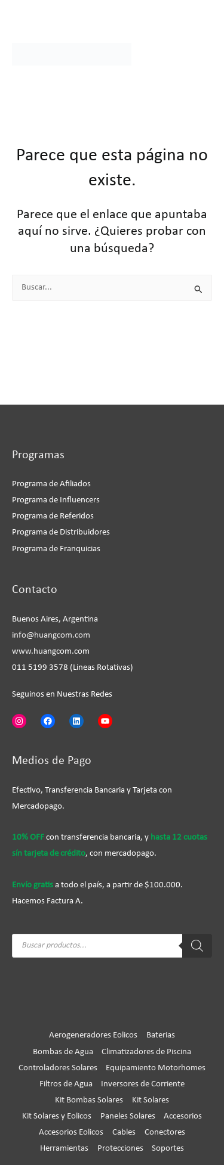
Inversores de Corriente (143, 1084)
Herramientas (64, 1148)
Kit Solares (150, 1100)
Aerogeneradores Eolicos (93, 1035)
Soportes (168, 1148)
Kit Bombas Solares (89, 1100)
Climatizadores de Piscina (146, 1052)
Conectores (165, 1132)
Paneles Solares (127, 1116)
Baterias (160, 1035)
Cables (124, 1132)
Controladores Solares (58, 1068)
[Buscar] (197, 946)
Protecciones (120, 1148)
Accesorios (183, 1116)
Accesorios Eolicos (71, 1132)
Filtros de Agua (66, 1084)
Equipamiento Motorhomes (155, 1068)
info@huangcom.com (51, 635)
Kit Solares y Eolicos (56, 1116)
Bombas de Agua (63, 1052)
